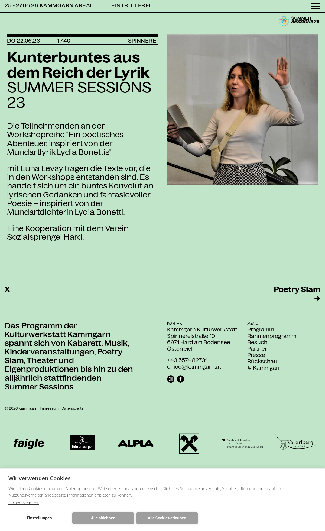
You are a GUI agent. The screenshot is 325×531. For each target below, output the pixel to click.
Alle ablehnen (103, 518)
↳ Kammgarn (264, 368)
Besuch (257, 342)
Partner (257, 349)
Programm (260, 330)
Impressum (49, 408)
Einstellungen (39, 518)
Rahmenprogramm (271, 336)
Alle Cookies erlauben (167, 518)
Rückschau (262, 361)
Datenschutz (72, 408)
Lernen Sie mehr (23, 502)
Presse (256, 355)
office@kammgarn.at (194, 366)
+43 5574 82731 (187, 360)
